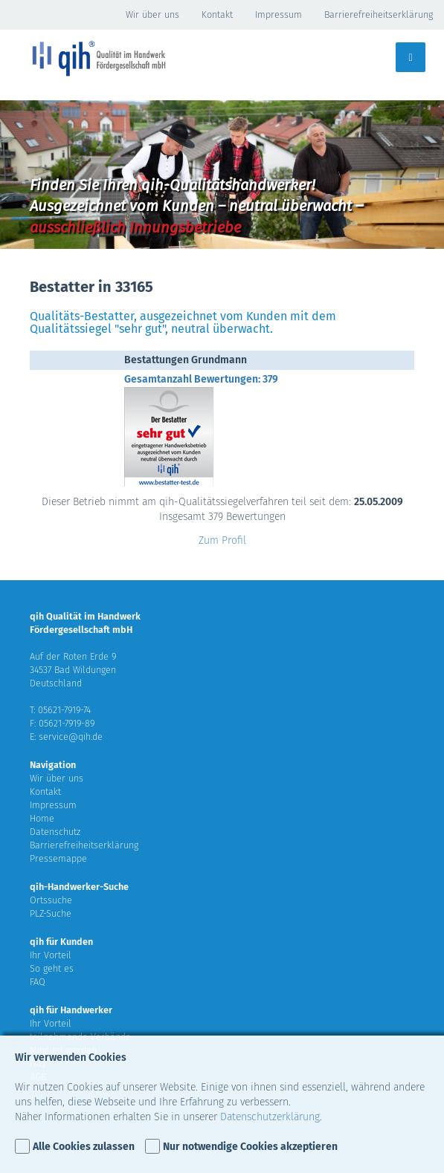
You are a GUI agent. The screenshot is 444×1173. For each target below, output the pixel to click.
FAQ (37, 981)
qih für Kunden (61, 941)
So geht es (52, 968)
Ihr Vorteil (50, 955)
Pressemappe (58, 858)
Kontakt (217, 14)
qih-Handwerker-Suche (79, 886)
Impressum (278, 14)
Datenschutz (55, 831)
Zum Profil (222, 540)
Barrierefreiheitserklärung (378, 14)
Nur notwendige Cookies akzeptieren (250, 1146)
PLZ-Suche (50, 913)
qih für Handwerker (71, 1010)
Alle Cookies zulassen (84, 1146)
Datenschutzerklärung (270, 1117)
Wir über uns (152, 14)
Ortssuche (51, 900)
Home (42, 818)
